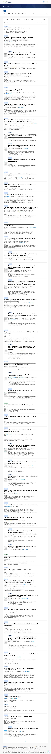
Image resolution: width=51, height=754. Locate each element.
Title (40, 22)
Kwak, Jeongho (20, 177)
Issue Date (36, 22)
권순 (16, 698)
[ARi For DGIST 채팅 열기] (48, 751)
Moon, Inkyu (31, 56)
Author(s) (44, 22)
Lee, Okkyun (18, 657)
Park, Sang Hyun (34, 123)
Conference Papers (19, 19)
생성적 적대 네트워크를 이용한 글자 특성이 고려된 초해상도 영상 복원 (18, 716)
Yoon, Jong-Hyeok (8, 41)
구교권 (20, 731)
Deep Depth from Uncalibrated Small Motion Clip (15, 194)
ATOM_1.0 (45, 746)
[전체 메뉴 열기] (47, 2)
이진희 (6, 698)
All (7, 19)
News (32, 19)
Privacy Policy (5, 746)
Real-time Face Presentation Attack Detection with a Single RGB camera (21, 504)
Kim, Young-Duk (25, 598)
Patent (25, 19)
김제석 (13, 698)
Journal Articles (13, 19)
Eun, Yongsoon (14, 419)
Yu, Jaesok (23, 162)
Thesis (38, 19)
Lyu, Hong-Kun (12, 138)
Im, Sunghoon (7, 196)
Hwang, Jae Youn (8, 93)
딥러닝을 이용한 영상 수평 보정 (10, 706)
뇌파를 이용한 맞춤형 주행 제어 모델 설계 (12, 696)
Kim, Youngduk (31, 641)
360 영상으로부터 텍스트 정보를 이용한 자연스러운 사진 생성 (16, 28)
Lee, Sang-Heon (21, 377)
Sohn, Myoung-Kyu (12, 377)
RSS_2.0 (41, 746)
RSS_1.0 (37, 746)
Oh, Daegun (23, 584)
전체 (4, 13)
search (44, 2)
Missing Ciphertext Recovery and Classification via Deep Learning (19, 404)
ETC (44, 19)
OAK (19, 748)
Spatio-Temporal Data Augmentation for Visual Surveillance (17, 569)
